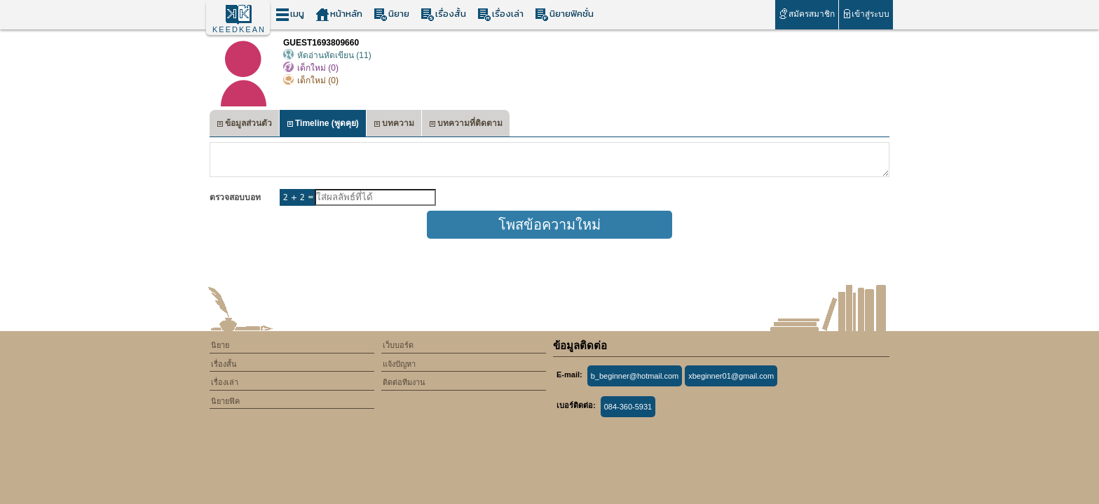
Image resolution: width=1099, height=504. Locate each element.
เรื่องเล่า (500, 14)
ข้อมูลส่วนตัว (244, 125)
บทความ (394, 125)
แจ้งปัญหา (399, 364)
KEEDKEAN (239, 29)
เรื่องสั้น (443, 14)
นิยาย (391, 14)
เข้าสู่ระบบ (865, 14)
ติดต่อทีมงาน (404, 382)
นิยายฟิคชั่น (564, 14)
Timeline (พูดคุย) (323, 125)
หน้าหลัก (338, 14)
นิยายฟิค (225, 401)
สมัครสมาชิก (806, 14)
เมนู (289, 14)
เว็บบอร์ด (398, 345)
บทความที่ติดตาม (466, 125)
